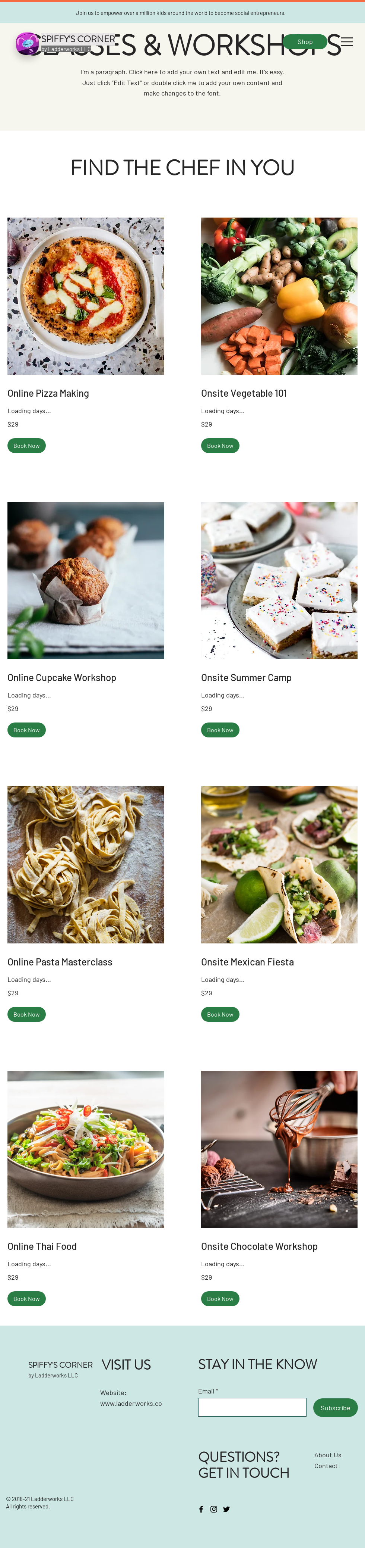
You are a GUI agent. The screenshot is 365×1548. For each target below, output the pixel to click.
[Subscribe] (335, 1407)
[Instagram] (213, 1509)
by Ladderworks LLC (53, 1375)
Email (206, 1391)
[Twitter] (226, 1509)
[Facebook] (201, 1509)
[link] (85, 392)
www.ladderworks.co (131, 1403)
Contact (326, 1465)
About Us (328, 1455)
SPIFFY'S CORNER (60, 1365)
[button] (347, 41)
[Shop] (305, 41)
